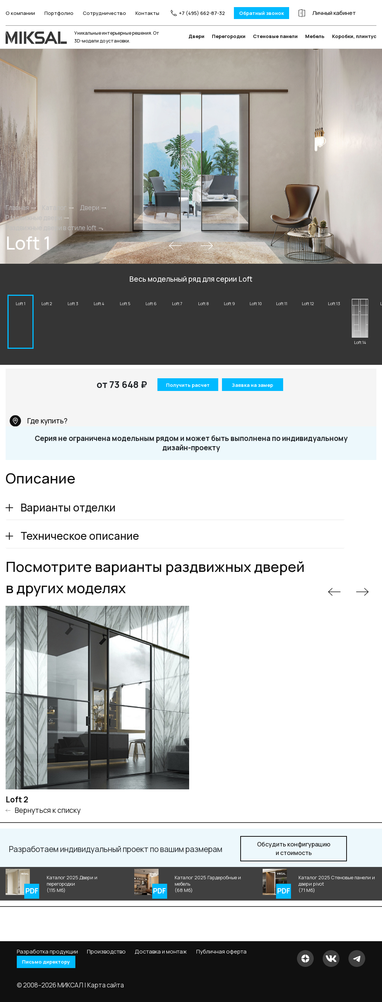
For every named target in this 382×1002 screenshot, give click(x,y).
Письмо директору (52, 962)
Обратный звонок (256, 13)
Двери (196, 48)
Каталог (54, 220)
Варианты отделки (68, 521)
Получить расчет (186, 399)
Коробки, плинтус (354, 48)
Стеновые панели (275, 48)
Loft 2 (17, 813)
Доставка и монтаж (161, 951)
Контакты (142, 15)
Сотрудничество (99, 15)
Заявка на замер (252, 398)
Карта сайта (105, 985)
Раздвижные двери (34, 230)
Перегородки (228, 48)
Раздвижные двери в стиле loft (51, 240)
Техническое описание (80, 549)
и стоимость (294, 862)
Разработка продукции (47, 951)
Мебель (315, 48)
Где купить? (38, 434)
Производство (106, 951)
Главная (17, 220)
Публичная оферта (221, 951)
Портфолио (53, 15)
